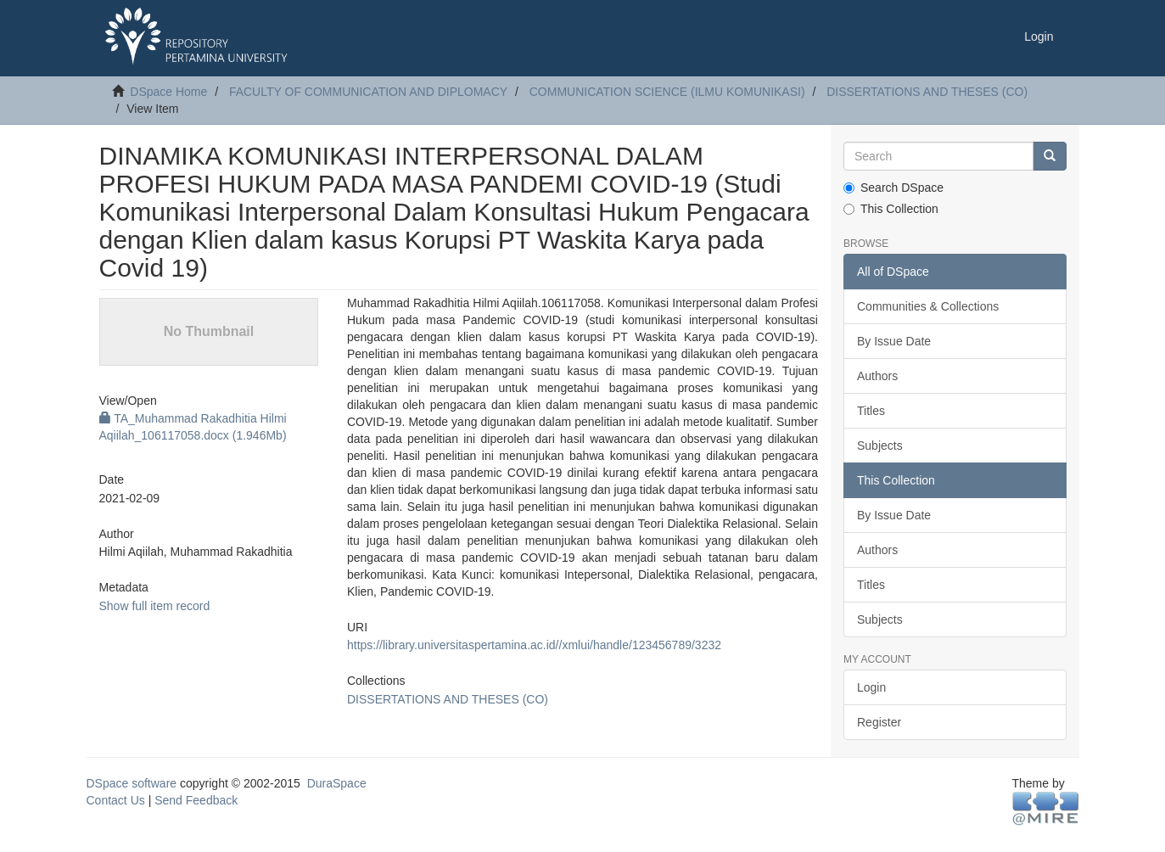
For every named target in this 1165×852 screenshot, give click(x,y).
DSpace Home (168, 91)
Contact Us (116, 800)
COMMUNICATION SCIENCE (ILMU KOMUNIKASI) (667, 91)
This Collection (890, 209)
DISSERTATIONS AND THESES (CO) (927, 91)
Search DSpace (893, 187)
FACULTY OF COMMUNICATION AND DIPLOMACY (368, 91)
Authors (877, 376)
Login (871, 687)
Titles (871, 411)
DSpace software (132, 783)
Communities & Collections (928, 306)
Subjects (880, 445)
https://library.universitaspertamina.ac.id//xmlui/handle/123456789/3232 (534, 645)
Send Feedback (196, 800)
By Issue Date (894, 341)
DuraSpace (337, 783)
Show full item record (154, 606)
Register (879, 722)
